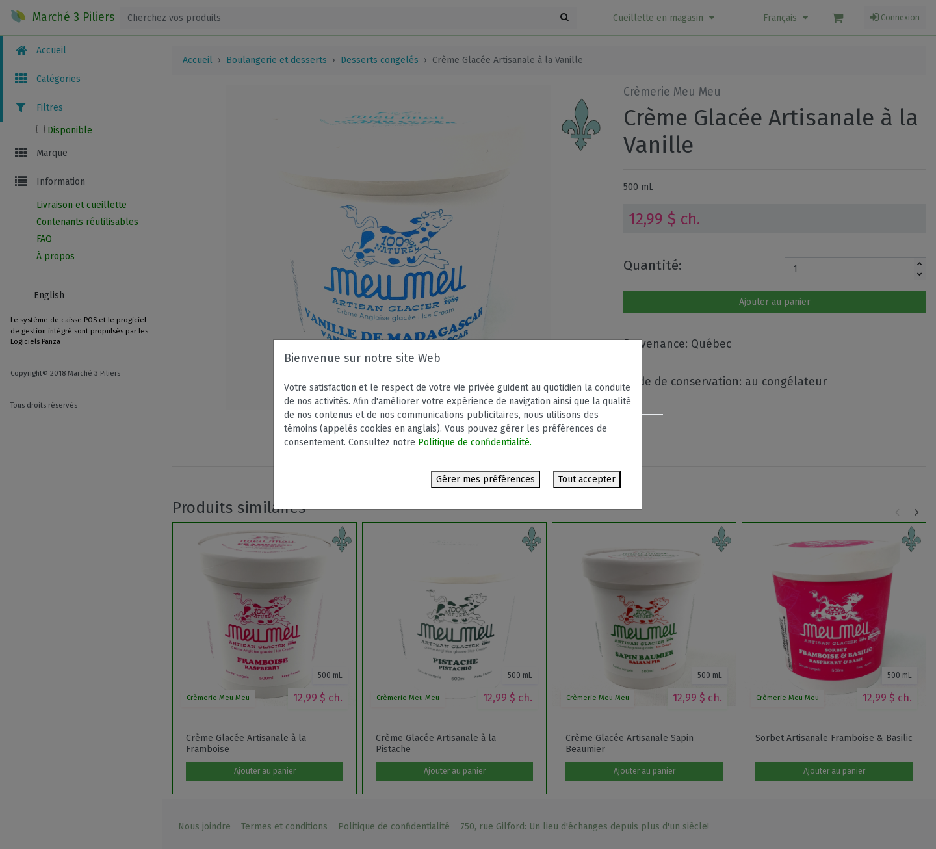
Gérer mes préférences (485, 479)
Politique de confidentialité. (475, 442)
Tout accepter (587, 479)
